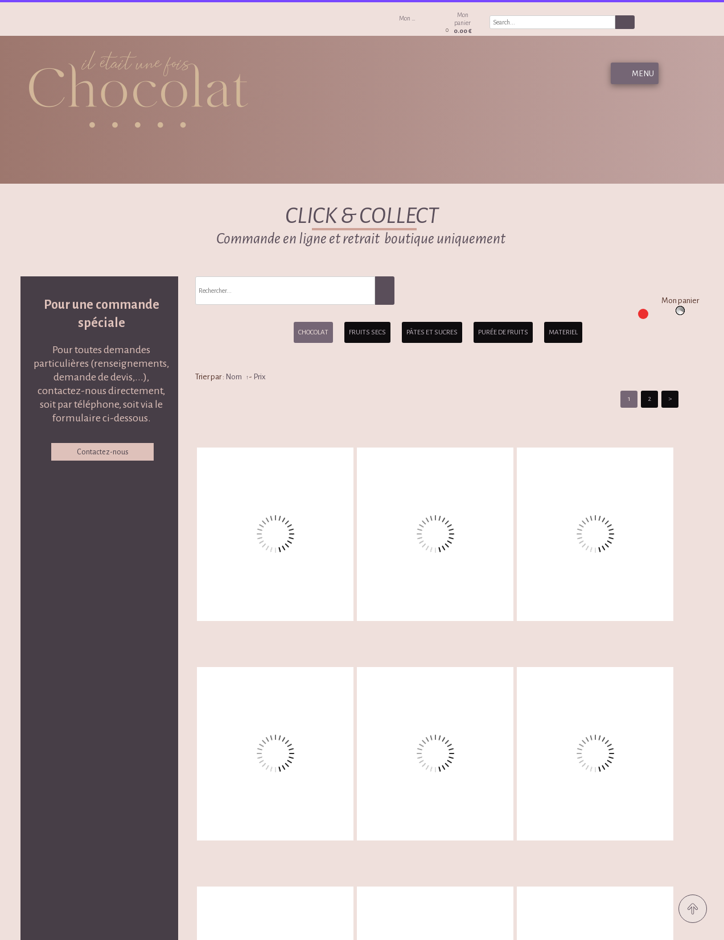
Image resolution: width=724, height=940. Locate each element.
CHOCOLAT (313, 332)
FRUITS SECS (367, 332)
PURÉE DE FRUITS (503, 332)
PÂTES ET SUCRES (432, 332)
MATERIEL (563, 332)
